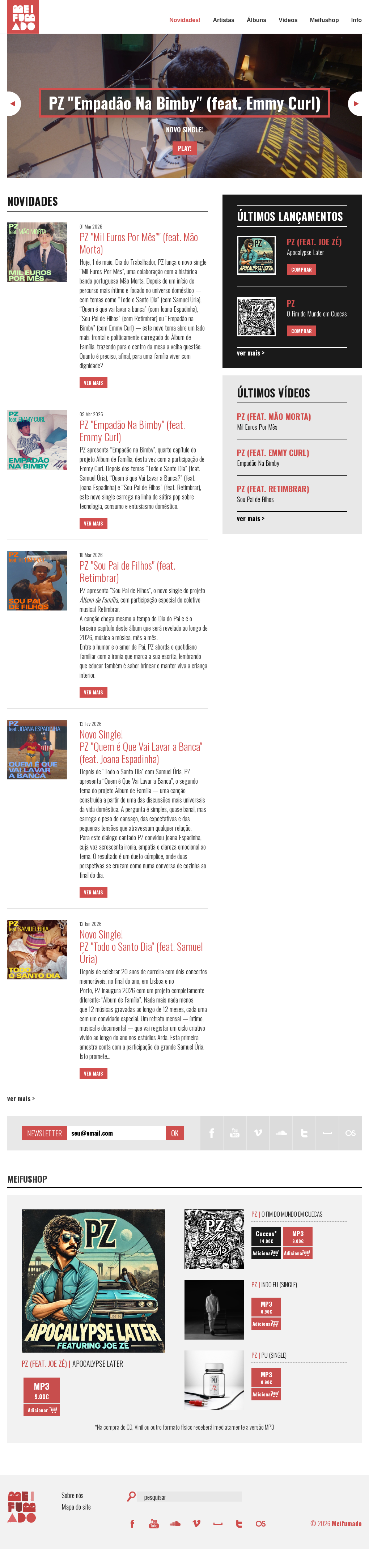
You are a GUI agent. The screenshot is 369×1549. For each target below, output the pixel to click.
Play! (184, 148)
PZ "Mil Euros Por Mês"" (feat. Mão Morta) (139, 243)
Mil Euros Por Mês (257, 426)
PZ (291, 303)
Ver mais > (21, 1098)
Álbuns (256, 20)
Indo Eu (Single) (274, 1284)
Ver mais (93, 382)
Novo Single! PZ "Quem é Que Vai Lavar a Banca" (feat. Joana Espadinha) (141, 746)
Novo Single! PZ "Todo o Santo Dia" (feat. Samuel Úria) (141, 946)
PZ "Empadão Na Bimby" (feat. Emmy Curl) (184, 102)
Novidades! (184, 20)
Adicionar (38, 1410)
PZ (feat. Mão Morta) (274, 416)
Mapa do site (76, 1506)
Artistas (223, 20)
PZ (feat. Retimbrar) (273, 488)
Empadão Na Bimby (258, 463)
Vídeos (288, 20)
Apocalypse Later (305, 252)
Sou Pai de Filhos (255, 499)
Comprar (301, 269)
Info (356, 20)
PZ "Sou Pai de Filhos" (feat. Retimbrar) (127, 571)
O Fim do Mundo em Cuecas (317, 313)
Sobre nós (73, 1494)
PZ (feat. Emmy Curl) (273, 452)
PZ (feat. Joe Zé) (314, 241)
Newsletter (44, 1133)
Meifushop (324, 20)
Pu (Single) (269, 1354)
